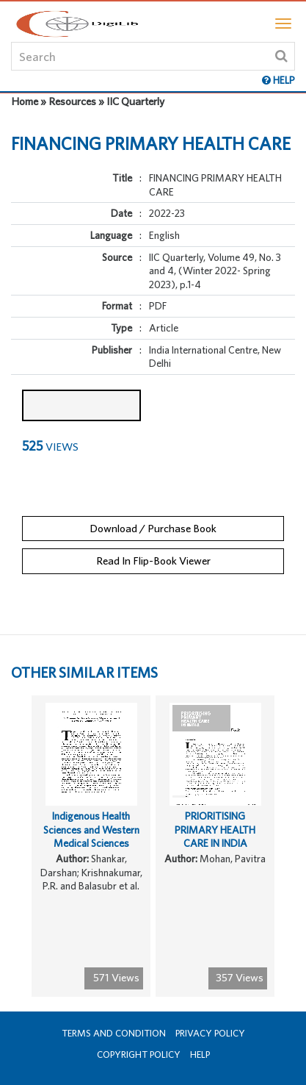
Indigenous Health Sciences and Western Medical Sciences (91, 829)
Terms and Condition (114, 1033)
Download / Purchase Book (153, 528)
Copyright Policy (139, 1054)
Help (200, 1054)
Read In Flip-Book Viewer (153, 560)
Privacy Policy (210, 1033)
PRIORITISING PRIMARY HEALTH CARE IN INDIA (215, 829)
